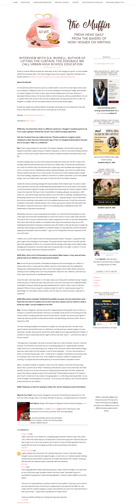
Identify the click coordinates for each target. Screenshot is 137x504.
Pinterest (96, 286)
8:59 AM (24, 464)
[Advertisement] (106, 362)
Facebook (96, 277)
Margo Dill (25, 434)
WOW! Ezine (25, 2)
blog (44, 409)
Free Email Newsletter (115, 2)
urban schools (41, 423)
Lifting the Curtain (50, 420)
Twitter (95, 283)
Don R (23, 467)
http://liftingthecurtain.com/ (33, 115)
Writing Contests (62, 2)
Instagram (97, 280)
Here (84, 403)
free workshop (102, 113)
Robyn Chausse (30, 121)
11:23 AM (24, 500)
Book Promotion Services (92, 2)
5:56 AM (24, 448)
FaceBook (53, 409)
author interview (38, 418)
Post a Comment (23, 503)
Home (15, 2)
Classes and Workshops (42, 2)
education (50, 418)
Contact (75, 2)
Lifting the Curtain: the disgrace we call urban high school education (52, 77)
